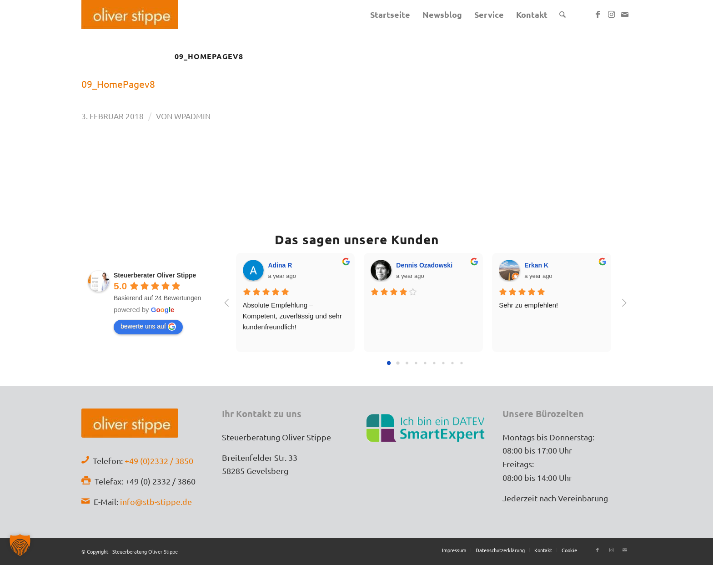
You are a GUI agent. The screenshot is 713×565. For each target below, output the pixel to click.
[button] (20, 545)
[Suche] (562, 14)
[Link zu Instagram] (611, 14)
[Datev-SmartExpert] (426, 427)
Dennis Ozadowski (424, 265)
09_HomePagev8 (118, 84)
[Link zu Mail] (625, 14)
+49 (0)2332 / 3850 (159, 460)
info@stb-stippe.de (156, 501)
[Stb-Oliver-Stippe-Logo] (129, 14)
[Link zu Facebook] (597, 14)
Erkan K (536, 265)
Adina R (280, 265)
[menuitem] (390, 14)
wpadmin (192, 116)
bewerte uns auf (148, 327)
